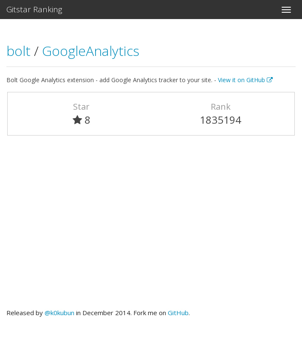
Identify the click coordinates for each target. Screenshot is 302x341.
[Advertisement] (151, 225)
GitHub (178, 312)
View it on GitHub (245, 80)
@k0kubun (59, 312)
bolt (20, 51)
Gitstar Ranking (34, 9)
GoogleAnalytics (90, 51)
